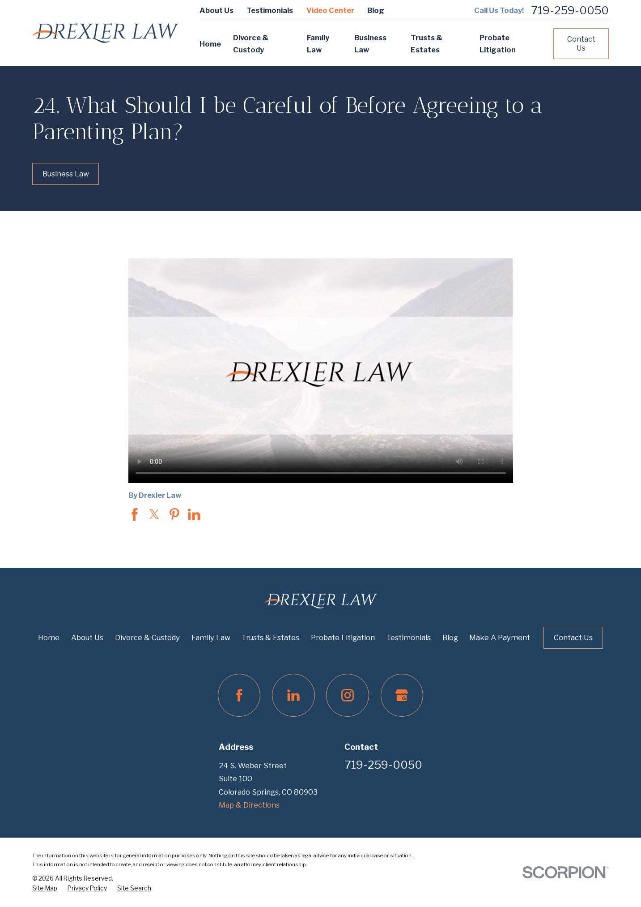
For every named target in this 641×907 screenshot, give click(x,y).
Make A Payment (499, 637)
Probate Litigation (343, 637)
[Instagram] (347, 695)
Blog (375, 10)
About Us (216, 10)
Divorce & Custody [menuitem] (250, 43)
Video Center (330, 10)
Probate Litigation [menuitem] (498, 43)
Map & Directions (249, 804)
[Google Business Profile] (402, 695)
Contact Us (581, 43)
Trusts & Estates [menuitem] (426, 43)
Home (48, 637)
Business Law (65, 173)
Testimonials (269, 10)
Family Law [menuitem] (318, 43)
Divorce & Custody (147, 637)
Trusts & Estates (270, 637)
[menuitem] (44, 889)
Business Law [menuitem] (370, 43)
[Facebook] (239, 695)
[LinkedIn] (293, 695)
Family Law (210, 637)
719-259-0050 (570, 10)
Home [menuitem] (210, 43)
